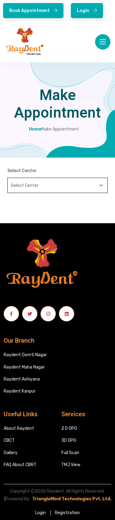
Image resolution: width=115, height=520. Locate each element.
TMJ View (70, 464)
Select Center (22, 170)
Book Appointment (33, 10)
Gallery (10, 452)
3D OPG (68, 440)
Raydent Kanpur (20, 391)
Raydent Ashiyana (22, 379)
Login (87, 10)
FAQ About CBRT (20, 464)
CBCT (9, 440)
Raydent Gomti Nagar (25, 354)
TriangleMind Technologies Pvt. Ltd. (71, 499)
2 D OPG (69, 428)
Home (35, 129)
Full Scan (70, 452)
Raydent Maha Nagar (24, 367)
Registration (67, 512)
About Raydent (19, 428)
